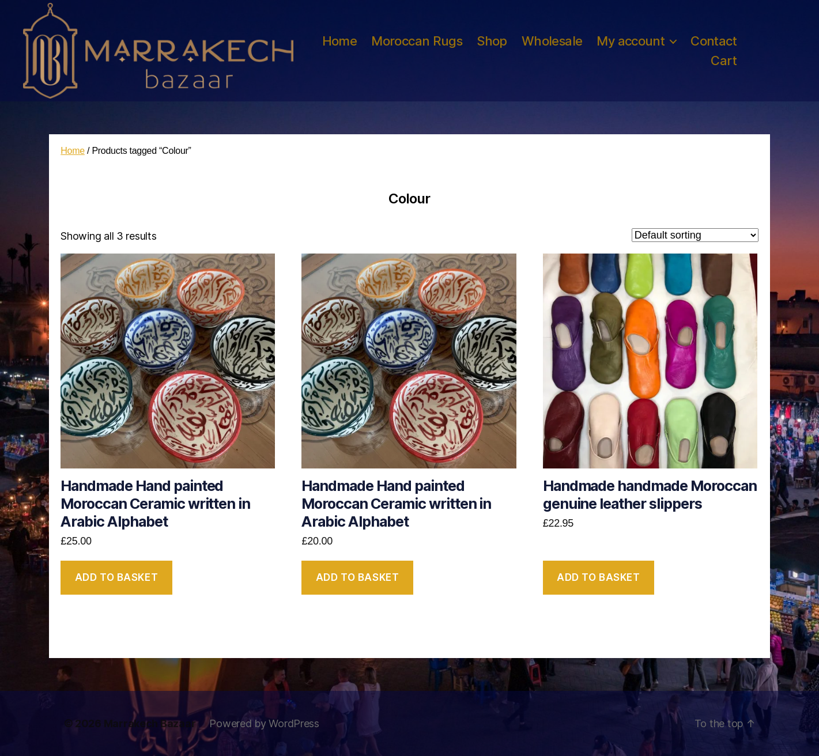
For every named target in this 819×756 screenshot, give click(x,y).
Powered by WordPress (264, 723)
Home (339, 40)
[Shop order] (695, 235)
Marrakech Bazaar (150, 723)
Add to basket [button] (116, 577)
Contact (713, 40)
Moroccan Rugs (416, 40)
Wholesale (552, 40)
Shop (492, 40)
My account (631, 40)
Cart (724, 60)
